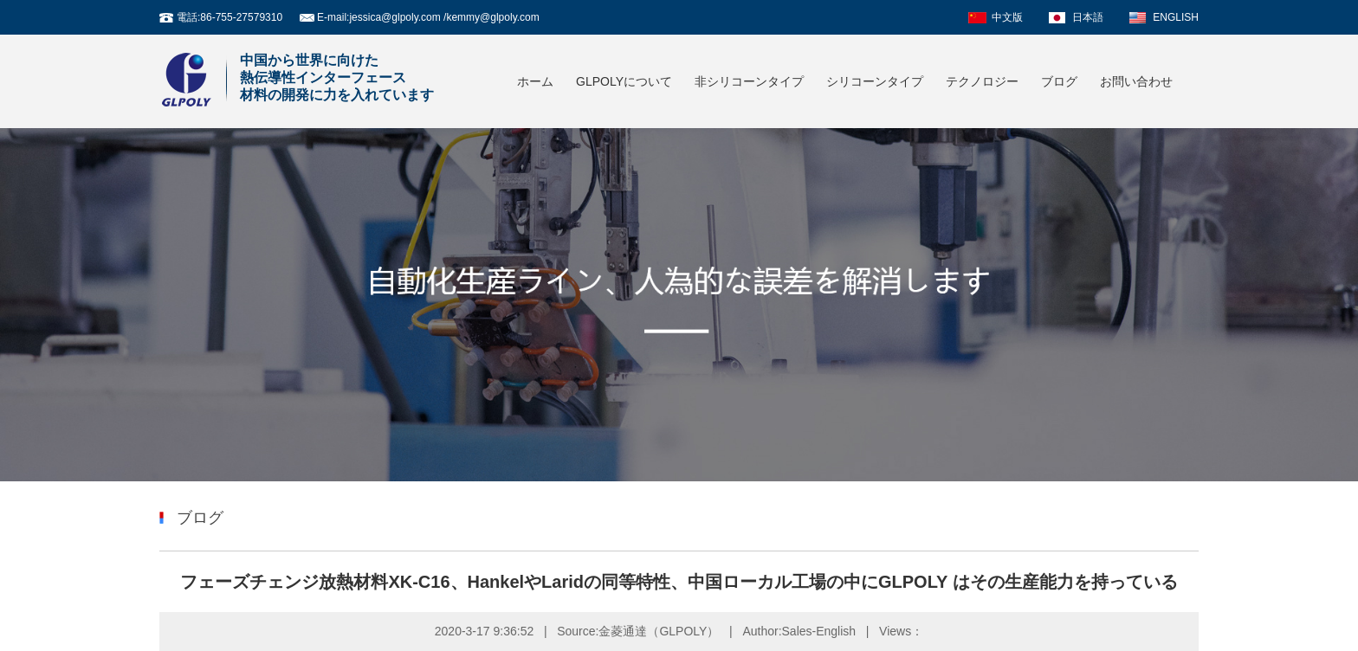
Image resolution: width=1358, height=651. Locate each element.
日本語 (1087, 17)
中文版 (1007, 17)
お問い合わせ (1136, 81)
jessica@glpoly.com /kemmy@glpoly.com (444, 17)
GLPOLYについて (624, 81)
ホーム (535, 81)
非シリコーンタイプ (749, 81)
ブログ (1059, 81)
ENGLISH (1176, 17)
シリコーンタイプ (874, 81)
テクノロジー (982, 81)
